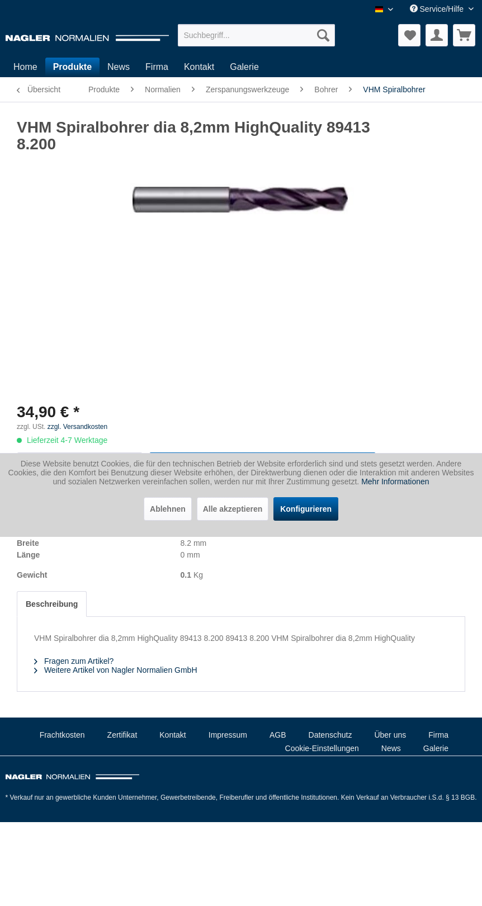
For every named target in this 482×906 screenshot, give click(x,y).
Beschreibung (52, 604)
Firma (438, 734)
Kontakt (172, 734)
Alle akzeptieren (233, 508)
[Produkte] (72, 67)
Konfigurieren (306, 508)
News (391, 748)
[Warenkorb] (464, 35)
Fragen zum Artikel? (74, 661)
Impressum (228, 734)
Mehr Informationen (395, 481)
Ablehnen (168, 508)
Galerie (435, 748)
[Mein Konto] (437, 35)
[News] (119, 67)
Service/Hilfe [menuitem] (438, 8)
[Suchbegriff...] (256, 35)
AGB (278, 734)
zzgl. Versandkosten (77, 427)
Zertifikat (122, 734)
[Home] (25, 67)
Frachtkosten (62, 734)
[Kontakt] (199, 67)
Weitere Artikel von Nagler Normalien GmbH (115, 670)
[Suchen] (323, 35)
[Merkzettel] (409, 35)
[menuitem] (256, 35)
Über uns (390, 734)
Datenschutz (330, 734)
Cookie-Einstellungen (322, 748)
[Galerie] (244, 67)
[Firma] (157, 67)
